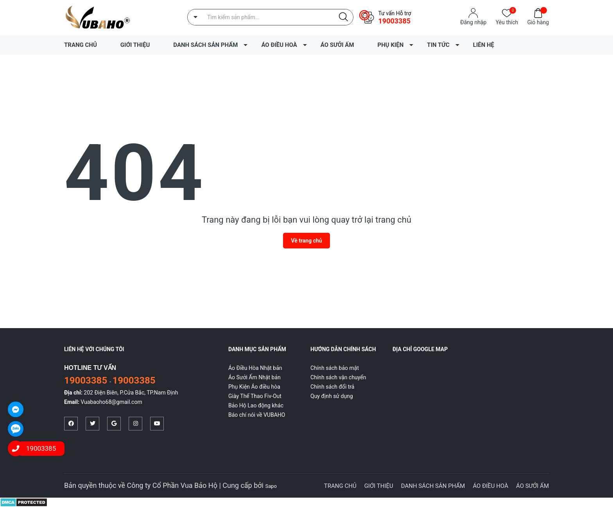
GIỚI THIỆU (135, 44)
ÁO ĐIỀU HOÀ (279, 44)
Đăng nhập (473, 22)
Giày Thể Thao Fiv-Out (254, 396)
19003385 (394, 21)
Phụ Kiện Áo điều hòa (254, 387)
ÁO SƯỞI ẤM (337, 44)
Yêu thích (507, 21)
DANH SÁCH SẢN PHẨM (205, 44)
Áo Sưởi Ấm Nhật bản (254, 377)
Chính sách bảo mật (334, 368)
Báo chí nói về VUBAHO (256, 415)
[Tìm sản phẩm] (270, 17)
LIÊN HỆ (483, 44)
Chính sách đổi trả (332, 387)
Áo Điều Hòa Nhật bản (255, 368)
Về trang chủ (306, 240)
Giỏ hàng (538, 21)
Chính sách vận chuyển (338, 377)
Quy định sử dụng (331, 396)
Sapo (271, 486)
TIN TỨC (438, 44)
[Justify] (343, 17)
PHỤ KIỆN (391, 44)
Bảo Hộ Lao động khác (255, 405)
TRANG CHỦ (80, 44)
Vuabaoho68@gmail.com (111, 402)
